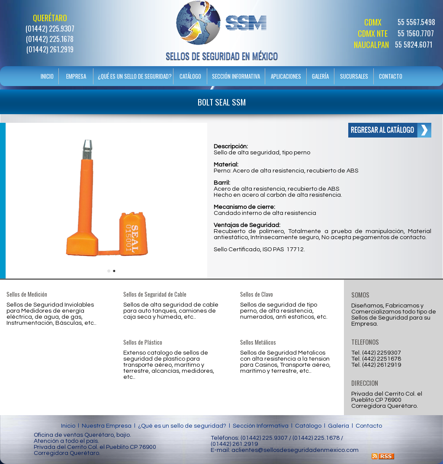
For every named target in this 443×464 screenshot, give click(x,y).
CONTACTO (390, 76)
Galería (338, 426)
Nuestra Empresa (107, 426)
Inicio (68, 426)
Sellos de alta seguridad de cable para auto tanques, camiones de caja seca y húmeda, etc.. (170, 311)
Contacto (369, 426)
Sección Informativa (261, 426)
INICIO (47, 76)
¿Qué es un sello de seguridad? (182, 426)
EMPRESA (76, 76)
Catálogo (308, 426)
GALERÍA (320, 76)
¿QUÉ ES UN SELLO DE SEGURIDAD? (135, 76)
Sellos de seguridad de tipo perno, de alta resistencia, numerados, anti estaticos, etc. (283, 311)
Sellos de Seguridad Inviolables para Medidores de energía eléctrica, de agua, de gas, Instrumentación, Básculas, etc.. (51, 314)
